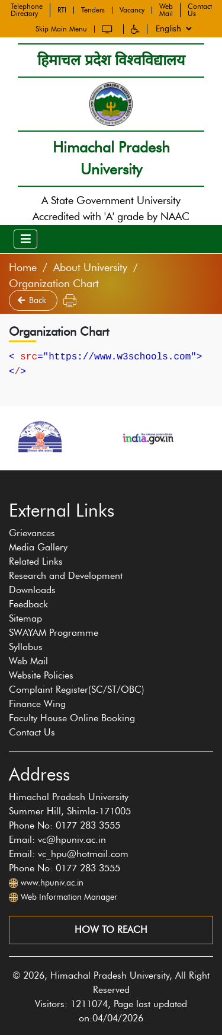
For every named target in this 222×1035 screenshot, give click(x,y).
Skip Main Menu (61, 26)
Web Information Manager (69, 897)
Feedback (28, 604)
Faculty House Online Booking (72, 718)
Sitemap (25, 618)
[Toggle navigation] (25, 239)
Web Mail (166, 8)
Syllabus (26, 646)
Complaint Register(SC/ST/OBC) (76, 689)
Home (23, 267)
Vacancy (132, 7)
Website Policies (41, 675)
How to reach (111, 929)
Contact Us (200, 8)
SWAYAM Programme (53, 632)
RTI (61, 7)
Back (33, 300)
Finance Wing (37, 703)
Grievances (32, 533)
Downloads (32, 589)
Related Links (36, 561)
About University (90, 267)
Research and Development (66, 575)
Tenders (93, 7)
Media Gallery (38, 547)
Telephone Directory (27, 8)
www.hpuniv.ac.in (52, 883)
